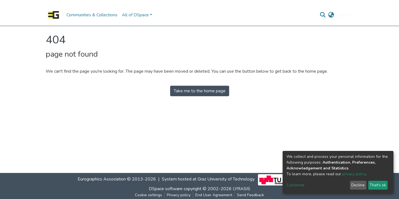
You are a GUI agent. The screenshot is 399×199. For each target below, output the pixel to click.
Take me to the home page (200, 91)
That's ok (378, 185)
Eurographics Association (102, 179)
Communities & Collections (91, 15)
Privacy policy (179, 195)
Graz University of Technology (226, 179)
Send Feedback (250, 195)
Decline (358, 185)
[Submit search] (323, 15)
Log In (343, 15)
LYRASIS (241, 189)
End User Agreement (213, 195)
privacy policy (354, 174)
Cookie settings (148, 195)
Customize (296, 185)
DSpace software (166, 189)
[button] (331, 15)
